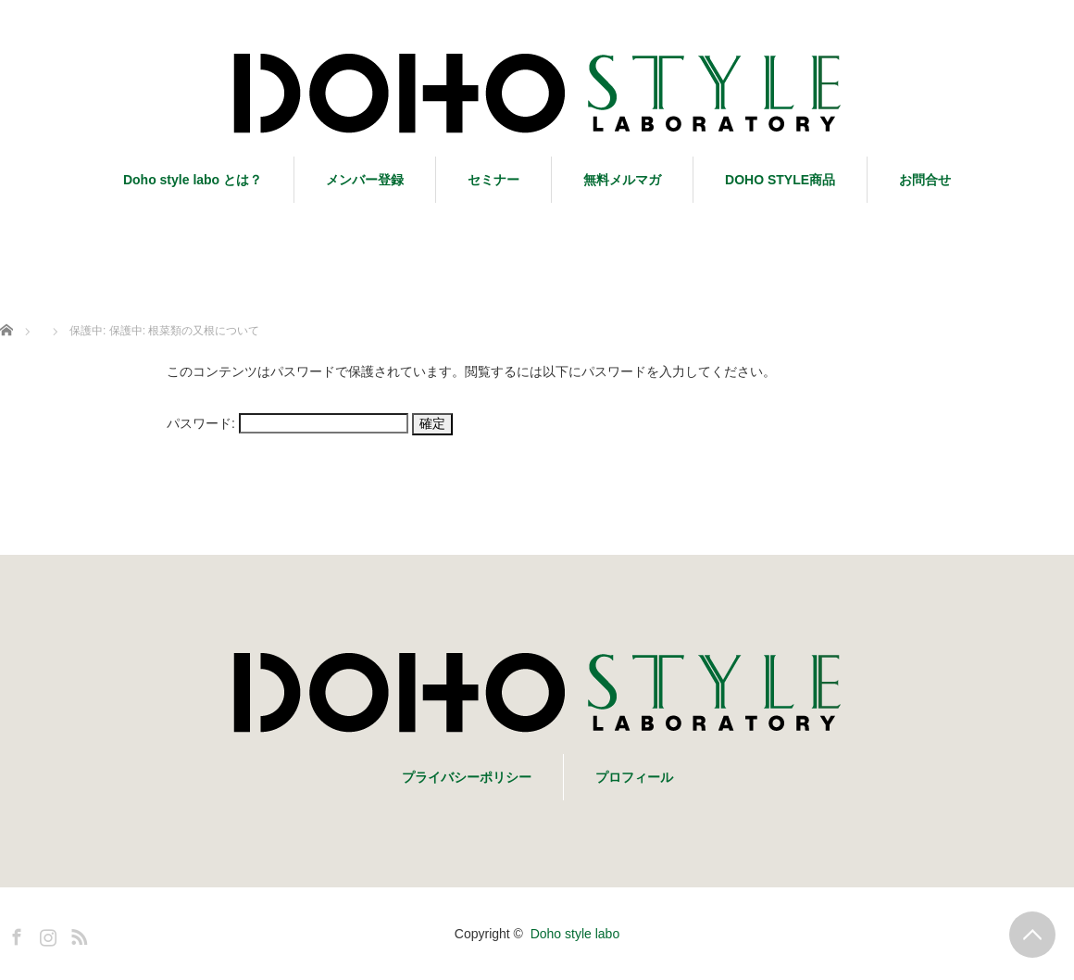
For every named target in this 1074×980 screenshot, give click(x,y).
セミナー (493, 179)
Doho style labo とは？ (192, 179)
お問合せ (925, 179)
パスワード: (287, 423)
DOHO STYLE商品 (780, 179)
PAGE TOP (1032, 934)
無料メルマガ (622, 179)
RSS (77, 934)
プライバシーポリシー (466, 777)
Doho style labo (575, 933)
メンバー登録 (365, 179)
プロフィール (634, 777)
